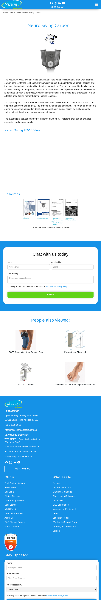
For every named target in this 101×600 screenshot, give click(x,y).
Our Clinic (9, 492)
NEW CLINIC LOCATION (16, 435)
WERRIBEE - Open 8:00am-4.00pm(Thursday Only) (22, 440)
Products (57, 483)
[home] (11, 4)
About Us (8, 518)
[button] (96, 4)
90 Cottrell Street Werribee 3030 (20, 451)
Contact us (22, 469)
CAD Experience (61, 505)
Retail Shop (10, 487)
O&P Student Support (14, 522)
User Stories (10, 505)
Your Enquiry (12, 273)
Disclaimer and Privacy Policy (56, 287)
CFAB (55, 513)
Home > (6, 13)
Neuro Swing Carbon (32, 13)
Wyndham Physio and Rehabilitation (21, 446)
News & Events (11, 526)
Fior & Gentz (15, 13)
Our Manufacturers (62, 487)
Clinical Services (12, 496)
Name (10, 262)
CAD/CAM (58, 500)
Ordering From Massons (64, 526)
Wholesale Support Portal (65, 522)
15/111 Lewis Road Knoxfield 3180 (21, 420)
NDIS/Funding (11, 509)
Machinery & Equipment (64, 509)
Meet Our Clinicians (14, 513)
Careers (56, 531)
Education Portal (61, 518)
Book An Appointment (14, 483)
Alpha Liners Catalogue (64, 496)
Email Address (57, 262)
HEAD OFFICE (11, 411)
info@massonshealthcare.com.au (20, 430)
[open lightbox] (50, 53)
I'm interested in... (14, 584)
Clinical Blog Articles (14, 500)
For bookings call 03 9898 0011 (19, 456)
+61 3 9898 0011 (57, 6)
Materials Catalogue (62, 492)
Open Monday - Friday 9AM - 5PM (21, 415)
